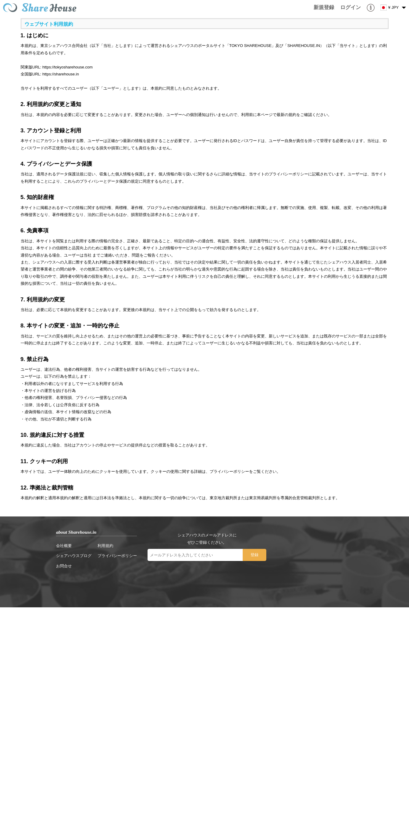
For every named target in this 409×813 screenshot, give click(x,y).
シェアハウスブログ (73, 555)
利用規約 (105, 545)
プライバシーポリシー (117, 555)
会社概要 (64, 545)
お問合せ (64, 566)
